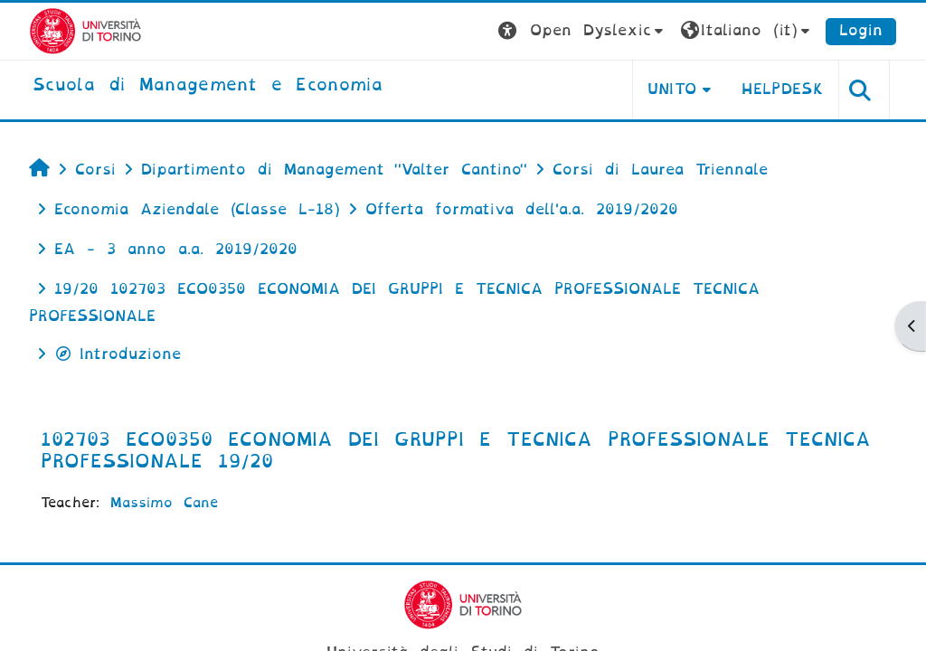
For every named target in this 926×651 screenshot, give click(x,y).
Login (861, 30)
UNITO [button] (672, 89)
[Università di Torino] (85, 30)
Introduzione (117, 354)
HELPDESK (783, 89)
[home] (208, 86)
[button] (583, 31)
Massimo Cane (164, 503)
